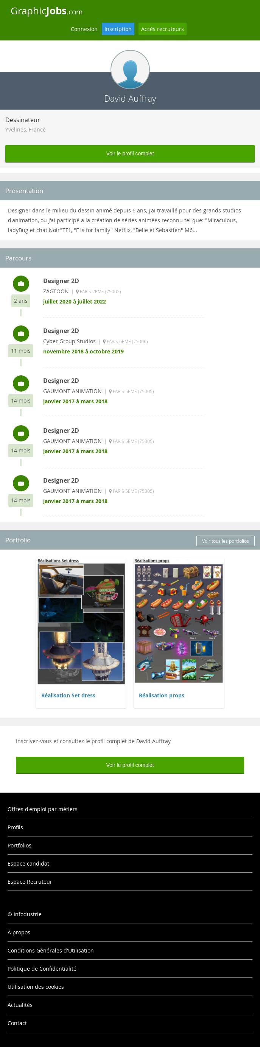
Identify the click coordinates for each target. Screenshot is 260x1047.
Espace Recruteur (30, 881)
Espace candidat (28, 863)
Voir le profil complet (130, 153)
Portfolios (19, 845)
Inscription (118, 29)
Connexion (84, 29)
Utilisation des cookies (36, 986)
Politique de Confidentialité (42, 968)
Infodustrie (28, 914)
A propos (19, 932)
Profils (15, 827)
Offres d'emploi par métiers (43, 809)
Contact (17, 1023)
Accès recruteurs (162, 29)
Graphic (47, 10)
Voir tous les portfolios (225, 541)
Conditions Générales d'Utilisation (51, 950)
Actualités (20, 1004)
